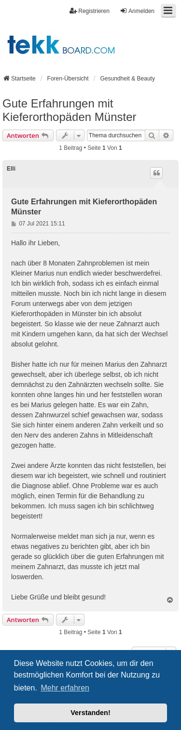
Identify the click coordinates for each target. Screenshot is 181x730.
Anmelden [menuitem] (137, 10)
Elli (11, 168)
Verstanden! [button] (90, 713)
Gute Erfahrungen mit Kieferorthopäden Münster (69, 110)
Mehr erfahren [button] (65, 688)
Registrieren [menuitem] (90, 10)
